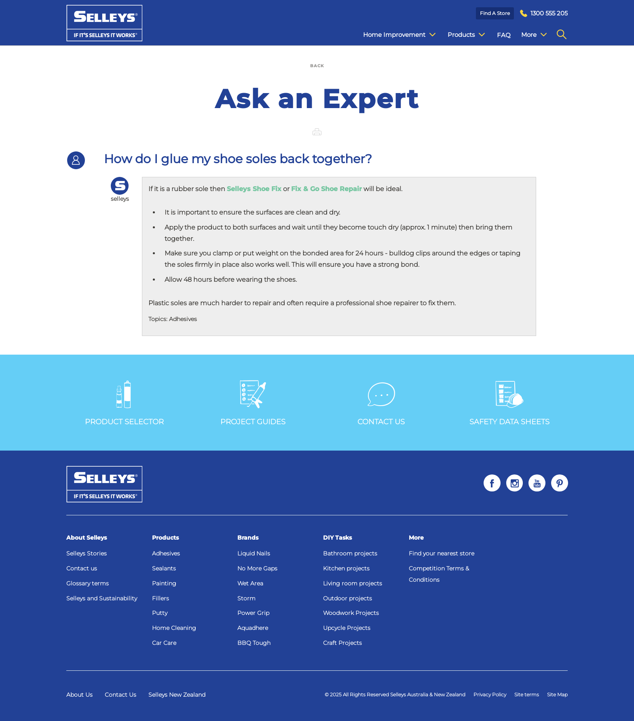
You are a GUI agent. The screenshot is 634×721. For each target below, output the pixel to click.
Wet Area (250, 583)
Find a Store (495, 13)
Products (165, 537)
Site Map (557, 694)
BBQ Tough (254, 643)
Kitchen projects (346, 568)
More (416, 537)
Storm (246, 598)
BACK (317, 65)
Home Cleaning (174, 628)
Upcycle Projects (346, 628)
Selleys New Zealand (176, 694)
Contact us (81, 568)
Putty (159, 613)
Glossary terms (87, 583)
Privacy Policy (489, 694)
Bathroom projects (350, 553)
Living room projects (352, 583)
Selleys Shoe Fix (254, 189)
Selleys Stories (86, 553)
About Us (79, 694)
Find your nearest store (441, 553)
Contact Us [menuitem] (531, 35)
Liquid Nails (253, 553)
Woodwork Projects (351, 613)
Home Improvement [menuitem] (393, 35)
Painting (164, 583)
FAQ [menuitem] (498, 35)
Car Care (164, 643)
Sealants (164, 568)
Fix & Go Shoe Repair (326, 189)
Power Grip (253, 613)
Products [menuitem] (460, 35)
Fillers (160, 598)
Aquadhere (252, 628)
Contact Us (120, 694)
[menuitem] (544, 13)
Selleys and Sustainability (101, 598)
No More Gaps (257, 568)
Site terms (526, 694)
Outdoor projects (347, 598)
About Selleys (86, 537)
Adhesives (166, 553)
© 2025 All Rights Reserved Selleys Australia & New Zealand (395, 694)
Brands (247, 537)
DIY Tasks (337, 537)
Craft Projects (342, 643)
